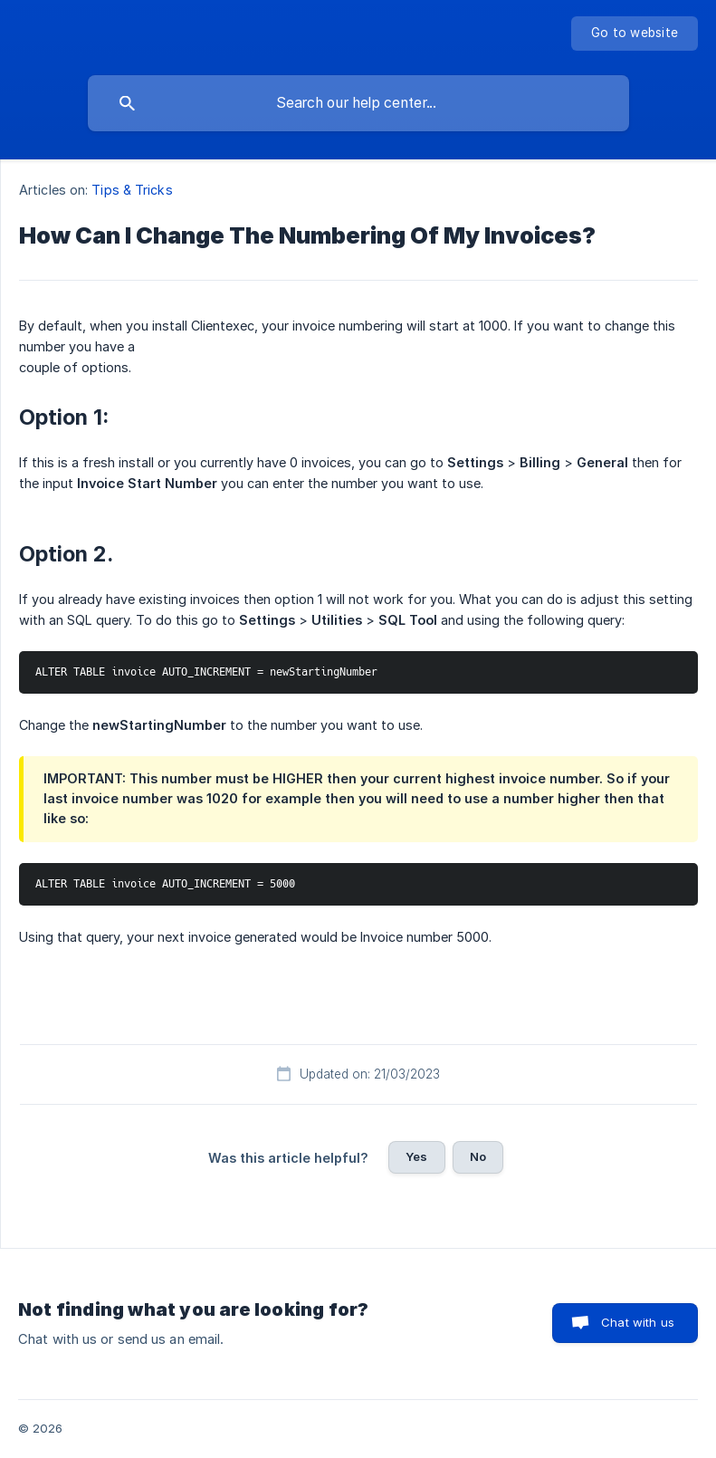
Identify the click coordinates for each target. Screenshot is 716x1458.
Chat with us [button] (637, 1322)
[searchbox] (358, 103)
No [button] (478, 1156)
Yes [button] (416, 1156)
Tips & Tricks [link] (131, 189)
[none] (634, 33)
